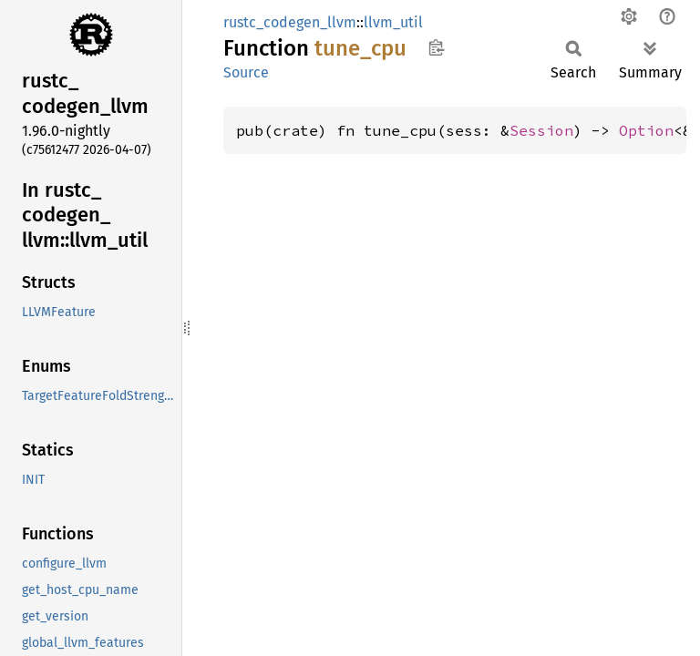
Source (246, 72)
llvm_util (393, 22)
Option (646, 130)
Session (541, 130)
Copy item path (436, 47)
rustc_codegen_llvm (289, 22)
